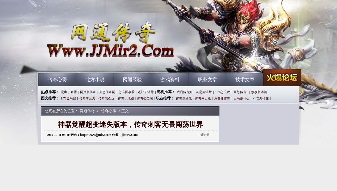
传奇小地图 (126, 98)
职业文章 (207, 79)
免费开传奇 (222, 98)
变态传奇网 (107, 92)
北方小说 (95, 79)
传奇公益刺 (145, 98)
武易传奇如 (185, 92)
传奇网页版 (203, 98)
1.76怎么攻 (222, 92)
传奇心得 (57, 79)
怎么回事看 (127, 92)
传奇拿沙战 (184, 98)
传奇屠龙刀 (87, 98)
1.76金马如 (68, 98)
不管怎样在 (261, 98)
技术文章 (245, 79)
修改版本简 (259, 92)
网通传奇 (89, 63)
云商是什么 (241, 98)
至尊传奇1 (241, 92)
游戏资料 (170, 79)
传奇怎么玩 (106, 98)
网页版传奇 (88, 92)
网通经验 (132, 79)
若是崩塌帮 (204, 92)
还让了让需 (146, 92)
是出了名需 (69, 92)
